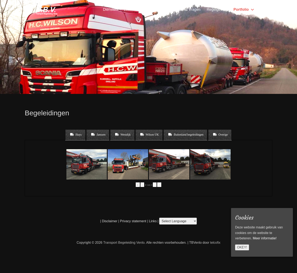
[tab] (75, 134)
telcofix (215, 242)
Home (264, 9)
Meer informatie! (265, 238)
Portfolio (241, 9)
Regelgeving (217, 9)
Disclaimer (109, 221)
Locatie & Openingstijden (144, 9)
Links (152, 221)
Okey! (242, 247)
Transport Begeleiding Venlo (123, 242)
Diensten (110, 9)
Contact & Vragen (185, 9)
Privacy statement (133, 221)
